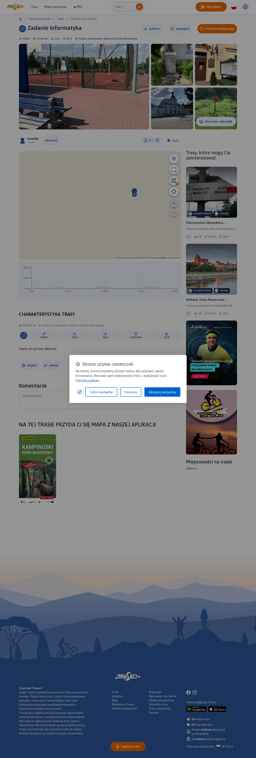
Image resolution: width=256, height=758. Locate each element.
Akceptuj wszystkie (162, 392)
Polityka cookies (87, 380)
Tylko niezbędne (101, 392)
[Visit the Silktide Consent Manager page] (79, 392)
